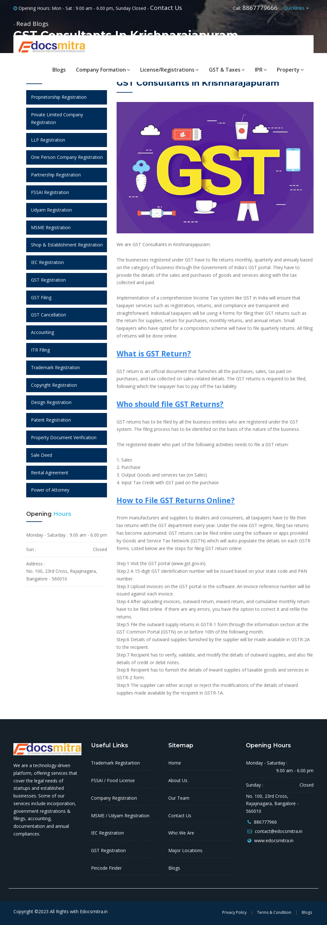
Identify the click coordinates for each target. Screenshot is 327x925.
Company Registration (114, 798)
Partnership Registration (56, 175)
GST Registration (48, 280)
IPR (261, 69)
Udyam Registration (51, 210)
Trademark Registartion (115, 763)
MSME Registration (51, 227)
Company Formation (103, 69)
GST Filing (41, 297)
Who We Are (181, 833)
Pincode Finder (106, 868)
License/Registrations (169, 69)
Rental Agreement (49, 473)
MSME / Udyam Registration (120, 815)
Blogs (59, 69)
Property (290, 69)
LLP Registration (48, 140)
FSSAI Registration (50, 192)
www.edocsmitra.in (273, 840)
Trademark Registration (55, 367)
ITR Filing (40, 350)
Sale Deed (41, 455)
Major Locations (185, 850)
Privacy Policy (234, 912)
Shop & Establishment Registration (67, 245)
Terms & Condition (274, 912)
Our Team (178, 798)
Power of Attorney (50, 490)
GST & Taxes (227, 69)
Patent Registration (51, 420)
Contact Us (166, 8)
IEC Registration (47, 262)
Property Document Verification (63, 437)
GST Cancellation (48, 315)
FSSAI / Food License (113, 780)
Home (174, 763)
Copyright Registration (54, 385)
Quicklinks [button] (296, 8)
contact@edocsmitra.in (278, 831)
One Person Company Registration (67, 157)
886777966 (265, 822)
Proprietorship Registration (59, 97)
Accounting (42, 332)
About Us (177, 780)
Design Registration (51, 402)
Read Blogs (32, 23)
